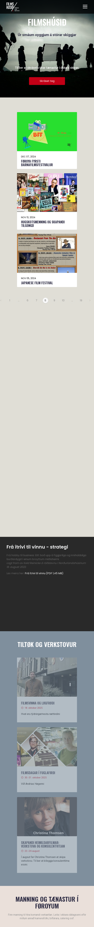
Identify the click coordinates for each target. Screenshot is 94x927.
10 (63, 300)
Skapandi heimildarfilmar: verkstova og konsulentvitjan (43, 623)
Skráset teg (47, 81)
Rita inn (18, 878)
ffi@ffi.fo (48, 872)
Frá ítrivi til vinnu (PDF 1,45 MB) (44, 352)
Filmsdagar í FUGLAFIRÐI (38, 552)
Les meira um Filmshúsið (21, 806)
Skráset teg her (41, 721)
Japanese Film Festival (37, 282)
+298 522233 (50, 866)
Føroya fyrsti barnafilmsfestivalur (37, 163)
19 (81, 300)
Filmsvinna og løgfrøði (37, 482)
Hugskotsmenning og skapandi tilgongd (43, 223)
